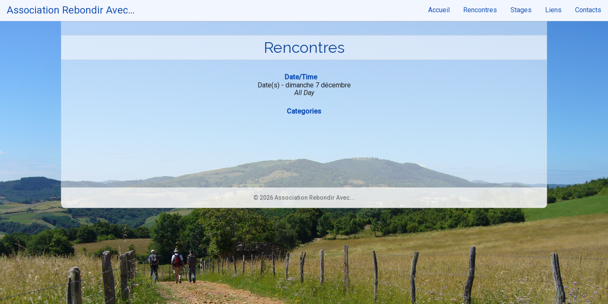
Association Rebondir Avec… (71, 10)
